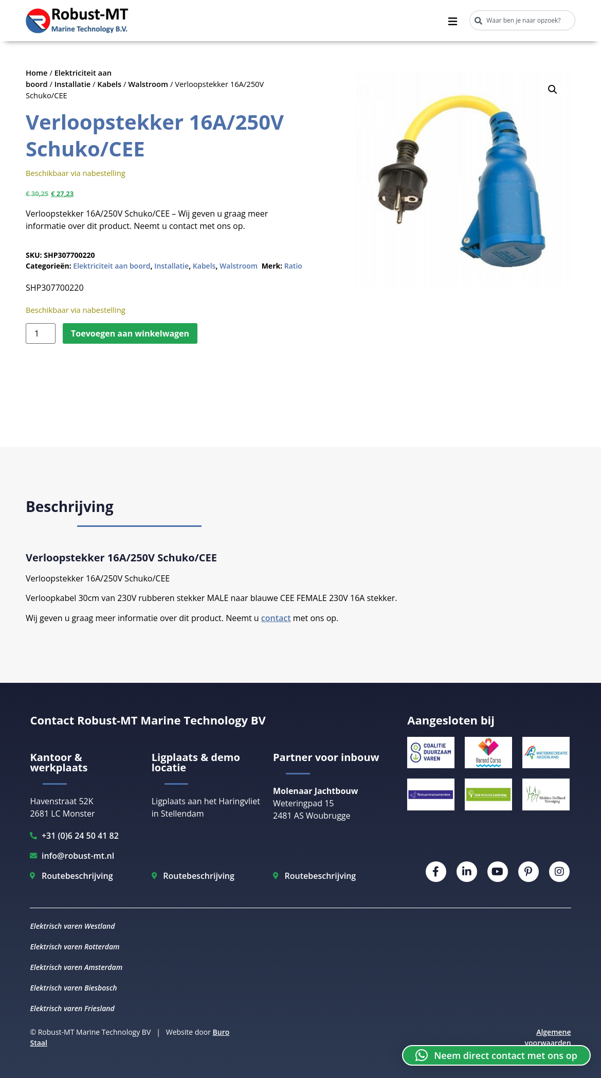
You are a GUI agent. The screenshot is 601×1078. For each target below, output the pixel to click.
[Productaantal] (41, 333)
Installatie (72, 84)
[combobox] (522, 20)
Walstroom (148, 84)
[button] (552, 89)
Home (37, 72)
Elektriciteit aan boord (111, 266)
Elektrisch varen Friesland (72, 1008)
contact (276, 618)
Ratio (293, 266)
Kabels (109, 84)
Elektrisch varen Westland (72, 926)
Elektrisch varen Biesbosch (73, 988)
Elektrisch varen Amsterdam (76, 967)
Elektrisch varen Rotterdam (74, 946)
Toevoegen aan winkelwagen (130, 333)
